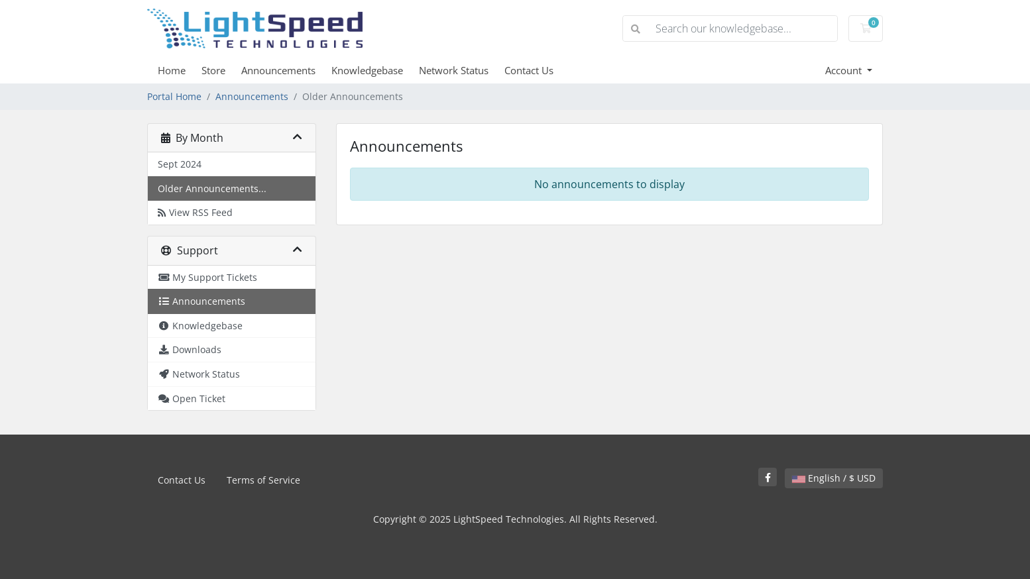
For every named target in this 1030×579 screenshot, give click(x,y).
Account (844, 70)
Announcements (278, 70)
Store (213, 70)
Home (172, 70)
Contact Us (528, 70)
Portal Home (174, 96)
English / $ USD (834, 478)
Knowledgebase (367, 70)
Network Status (453, 70)
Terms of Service (263, 480)
